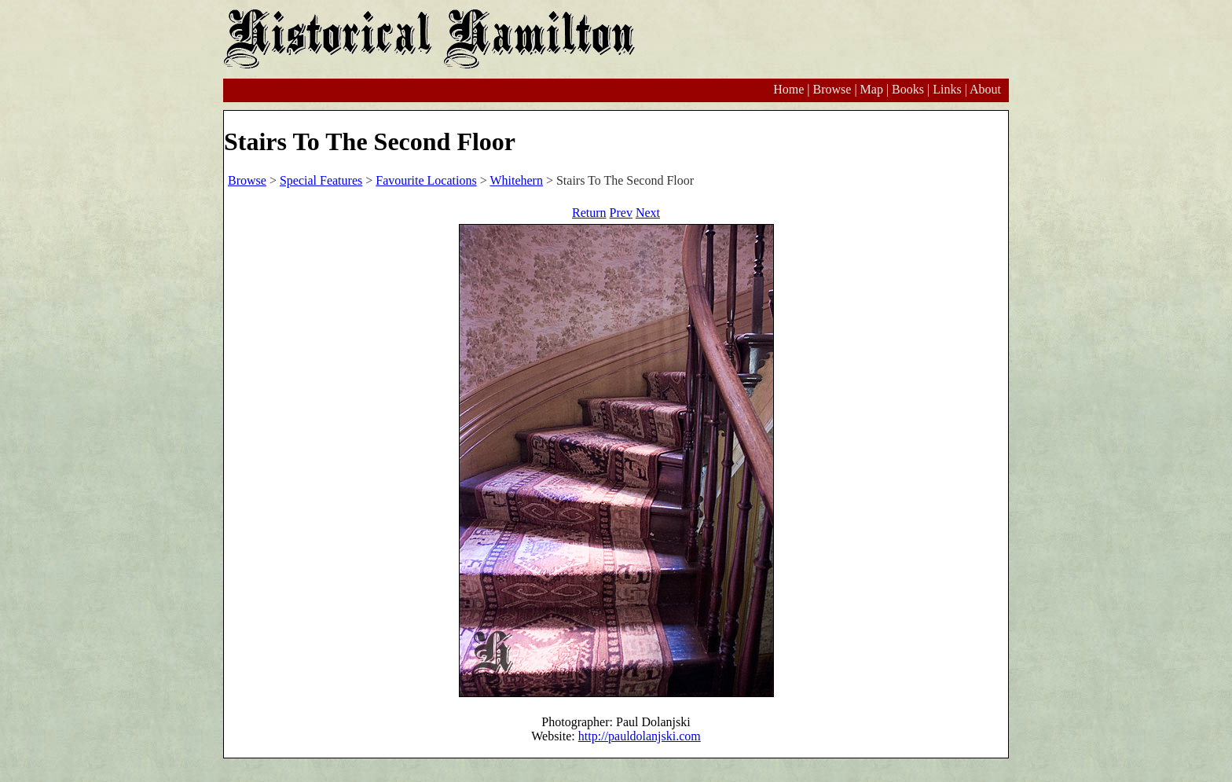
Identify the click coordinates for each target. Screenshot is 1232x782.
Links (947, 89)
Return (589, 212)
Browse (831, 89)
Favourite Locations (426, 180)
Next (648, 212)
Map (871, 89)
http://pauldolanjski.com (639, 736)
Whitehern (516, 180)
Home (788, 89)
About (985, 89)
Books (908, 89)
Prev (621, 212)
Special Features (321, 180)
